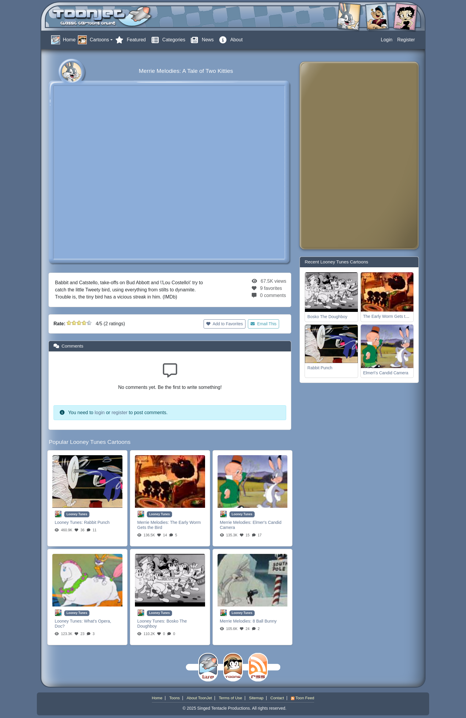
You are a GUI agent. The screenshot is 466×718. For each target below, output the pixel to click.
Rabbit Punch (96, 522)
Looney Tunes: (69, 522)
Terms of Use (230, 698)
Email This (263, 323)
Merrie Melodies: (153, 522)
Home (157, 698)
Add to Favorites (224, 323)
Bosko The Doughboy (327, 316)
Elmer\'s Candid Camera (385, 372)
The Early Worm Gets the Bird (390, 316)
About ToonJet (199, 698)
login (100, 412)
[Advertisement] (328, 155)
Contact (277, 698)
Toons (174, 698)
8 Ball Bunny (265, 621)
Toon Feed (302, 698)
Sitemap (256, 698)
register (119, 412)
